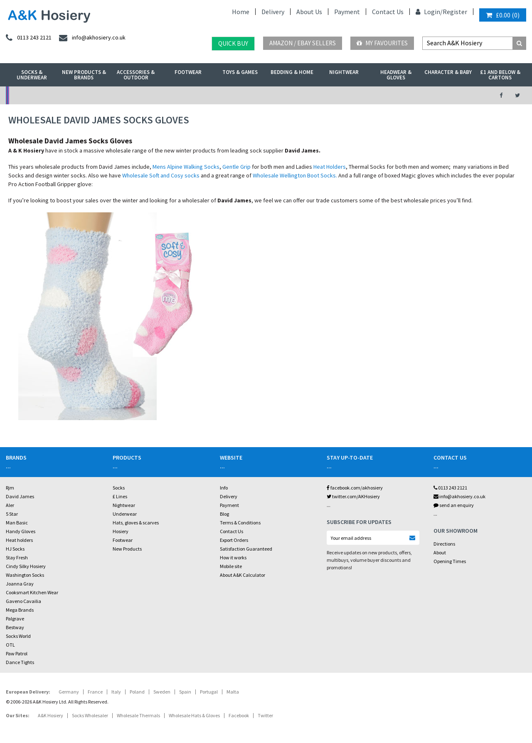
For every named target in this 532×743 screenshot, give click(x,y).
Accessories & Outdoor (136, 75)
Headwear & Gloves (395, 75)
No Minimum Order (65, 95)
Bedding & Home (292, 72)
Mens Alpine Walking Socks (186, 166)
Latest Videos (424, 95)
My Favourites (382, 43)
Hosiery (120, 531)
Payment (347, 11)
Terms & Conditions (240, 522)
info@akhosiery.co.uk (459, 496)
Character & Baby (448, 72)
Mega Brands (20, 610)
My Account (185, 95)
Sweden (161, 692)
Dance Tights (20, 662)
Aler (10, 505)
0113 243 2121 (450, 488)
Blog (224, 514)
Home (240, 11)
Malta (233, 692)
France (95, 692)
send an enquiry (453, 505)
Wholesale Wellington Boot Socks (294, 175)
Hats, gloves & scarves (136, 522)
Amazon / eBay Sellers (302, 43)
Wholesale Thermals (138, 715)
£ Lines (120, 496)
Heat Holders (329, 166)
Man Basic (17, 522)
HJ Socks (15, 549)
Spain (185, 692)
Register (455, 11)
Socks (119, 488)
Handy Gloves (20, 531)
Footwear (188, 72)
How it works (233, 557)
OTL (10, 645)
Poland (137, 692)
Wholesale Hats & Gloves (194, 715)
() (503, 15)
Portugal (209, 692)
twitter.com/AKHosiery (353, 496)
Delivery (272, 11)
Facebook (239, 715)
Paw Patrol (16, 653)
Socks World (18, 636)
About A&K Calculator (242, 575)
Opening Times (449, 561)
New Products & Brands (84, 75)
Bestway (15, 627)
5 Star (12, 514)
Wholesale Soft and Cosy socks (161, 175)
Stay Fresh (17, 557)
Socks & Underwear (32, 75)
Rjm (10, 488)
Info (224, 488)
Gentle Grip (236, 166)
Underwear (125, 514)
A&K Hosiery (50, 715)
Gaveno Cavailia (23, 601)
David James (20, 496)
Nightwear (344, 72)
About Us (309, 11)
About (439, 552)
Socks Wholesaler (90, 715)
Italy (116, 692)
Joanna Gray (20, 584)
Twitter (265, 715)
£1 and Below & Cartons (500, 75)
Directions (444, 544)
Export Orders (234, 540)
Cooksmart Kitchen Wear (32, 592)
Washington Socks (25, 575)
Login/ (429, 11)
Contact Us (388, 11)
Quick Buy (233, 43)
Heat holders (19, 540)
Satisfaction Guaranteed (246, 549)
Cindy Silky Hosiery (26, 566)
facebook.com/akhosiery (355, 488)
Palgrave (15, 618)
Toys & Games (240, 72)
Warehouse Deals (305, 95)
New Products (127, 549)
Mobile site (231, 566)
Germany (69, 692)
